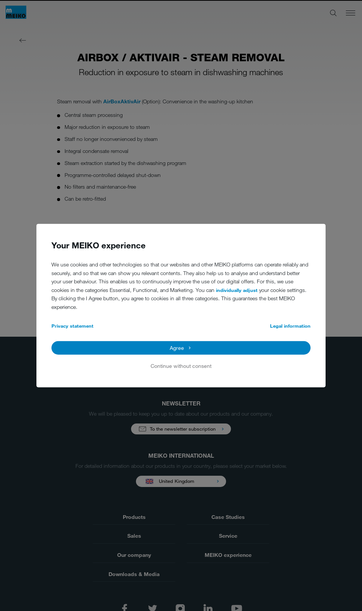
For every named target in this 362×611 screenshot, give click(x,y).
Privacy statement (72, 326)
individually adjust (237, 290)
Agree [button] (177, 348)
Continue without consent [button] (181, 366)
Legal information (290, 326)
